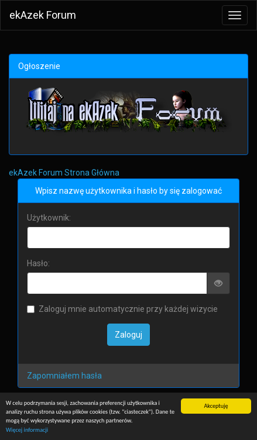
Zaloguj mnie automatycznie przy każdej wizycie (122, 309)
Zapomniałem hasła (64, 375)
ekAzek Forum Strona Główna (64, 172)
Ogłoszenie (39, 66)
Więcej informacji (27, 430)
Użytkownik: (49, 217)
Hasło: (38, 263)
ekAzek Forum (42, 15)
